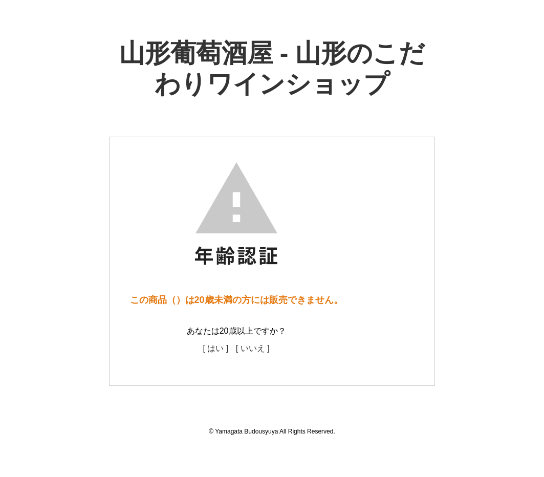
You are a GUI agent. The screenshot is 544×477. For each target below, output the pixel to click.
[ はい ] (216, 348)
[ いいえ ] (253, 348)
